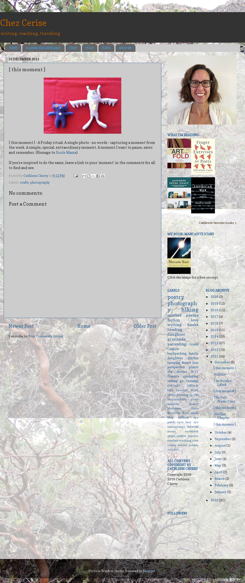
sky (169, 371)
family (193, 353)
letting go (175, 381)
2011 (215, 356)
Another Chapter (221, 416)
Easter (193, 404)
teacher (172, 440)
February (222, 485)
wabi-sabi (173, 449)
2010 (215, 500)
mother (174, 315)
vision (171, 445)
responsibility (177, 399)
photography (40, 182)
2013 (215, 343)
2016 (215, 323)
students (173, 404)
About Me (125, 48)
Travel (106, 48)
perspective (176, 367)
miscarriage (176, 426)
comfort (182, 390)
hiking (189, 309)
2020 (215, 297)
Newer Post (21, 326)
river (194, 399)
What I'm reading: (183, 135)
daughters (175, 358)
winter (182, 445)
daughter (176, 334)
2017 (215, 317)
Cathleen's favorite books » (218, 223)
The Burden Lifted (222, 383)
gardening (190, 376)
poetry (175, 297)
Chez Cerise (23, 22)
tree (195, 440)
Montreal (173, 413)
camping (173, 363)
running (192, 381)
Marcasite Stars (182, 408)
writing (174, 324)
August (221, 445)
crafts (24, 182)
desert (186, 363)
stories (182, 371)
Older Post (145, 326)
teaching (185, 440)
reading (174, 329)
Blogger (149, 571)
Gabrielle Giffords (182, 385)
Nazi (185, 413)
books (193, 324)
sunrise (193, 436)
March (220, 479)
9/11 (194, 371)
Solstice (220, 374)
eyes (180, 422)
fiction (173, 320)
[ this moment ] (225, 368)
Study (73, 48)
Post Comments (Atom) (46, 336)
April (219, 472)
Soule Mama (66, 152)
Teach (90, 48)
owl (196, 394)
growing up (184, 394)
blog (170, 417)
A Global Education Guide (43, 48)
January (221, 492)
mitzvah (192, 426)
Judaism (193, 445)
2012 (215, 350)
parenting (176, 344)
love (194, 320)
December (223, 362)
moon (171, 431)
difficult (183, 417)
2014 (215, 336)
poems (192, 315)
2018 (215, 310)
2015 (215, 330)
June (218, 459)
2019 (215, 303)
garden (193, 358)
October (221, 432)
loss (195, 363)
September (223, 439)
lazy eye (192, 422)
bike (170, 390)
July (218, 452)
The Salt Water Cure (224, 399)
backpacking (177, 353)
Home (13, 48)
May (218, 465)
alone (194, 413)
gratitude (176, 339)
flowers (173, 376)
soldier (181, 436)
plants (193, 367)
